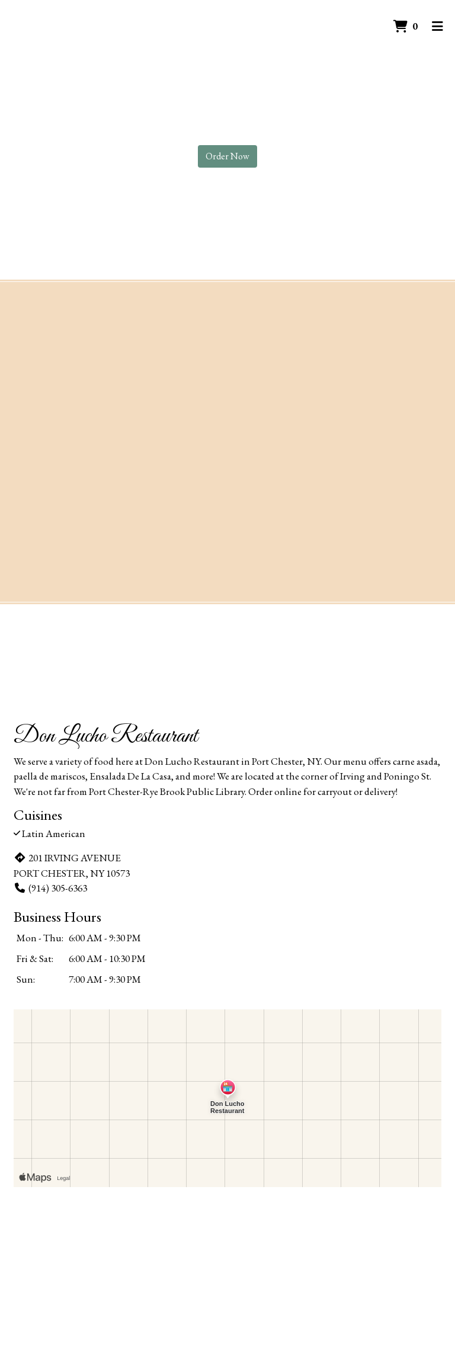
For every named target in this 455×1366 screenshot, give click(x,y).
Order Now (227, 156)
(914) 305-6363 (50, 887)
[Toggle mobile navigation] (437, 26)
